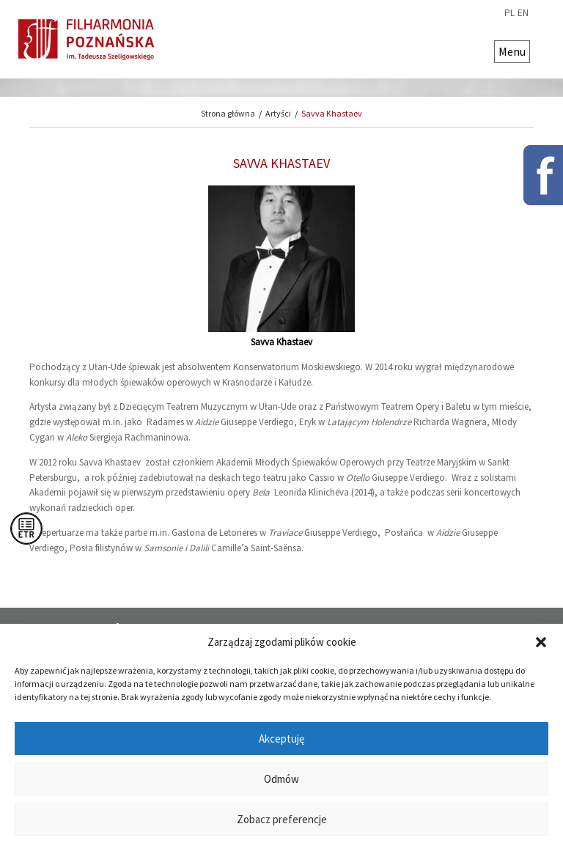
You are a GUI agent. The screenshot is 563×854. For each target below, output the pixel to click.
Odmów (281, 779)
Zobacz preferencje (282, 819)
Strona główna (228, 113)
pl (509, 13)
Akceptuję (281, 739)
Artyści (278, 113)
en (523, 13)
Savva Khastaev (331, 113)
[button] (541, 642)
